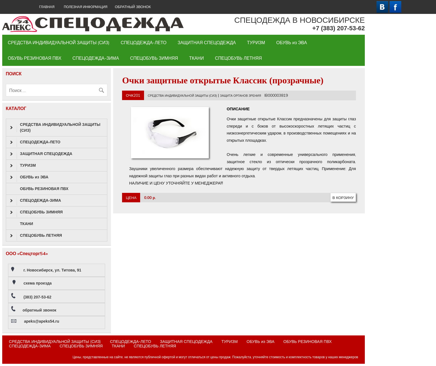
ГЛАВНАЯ (46, 7)
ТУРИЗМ (256, 42)
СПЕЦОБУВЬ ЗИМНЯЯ (154, 58)
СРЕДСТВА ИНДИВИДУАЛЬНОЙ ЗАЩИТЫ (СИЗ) (59, 42)
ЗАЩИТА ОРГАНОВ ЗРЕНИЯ (240, 96)
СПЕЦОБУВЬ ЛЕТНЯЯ (238, 58)
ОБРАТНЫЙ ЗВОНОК (133, 7)
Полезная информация (85, 7)
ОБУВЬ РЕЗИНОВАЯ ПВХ (34, 58)
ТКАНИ (196, 58)
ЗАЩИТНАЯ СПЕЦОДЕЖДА (207, 42)
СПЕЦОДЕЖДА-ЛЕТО (144, 42)
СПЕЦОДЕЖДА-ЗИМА (96, 58)
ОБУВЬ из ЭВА (291, 42)
